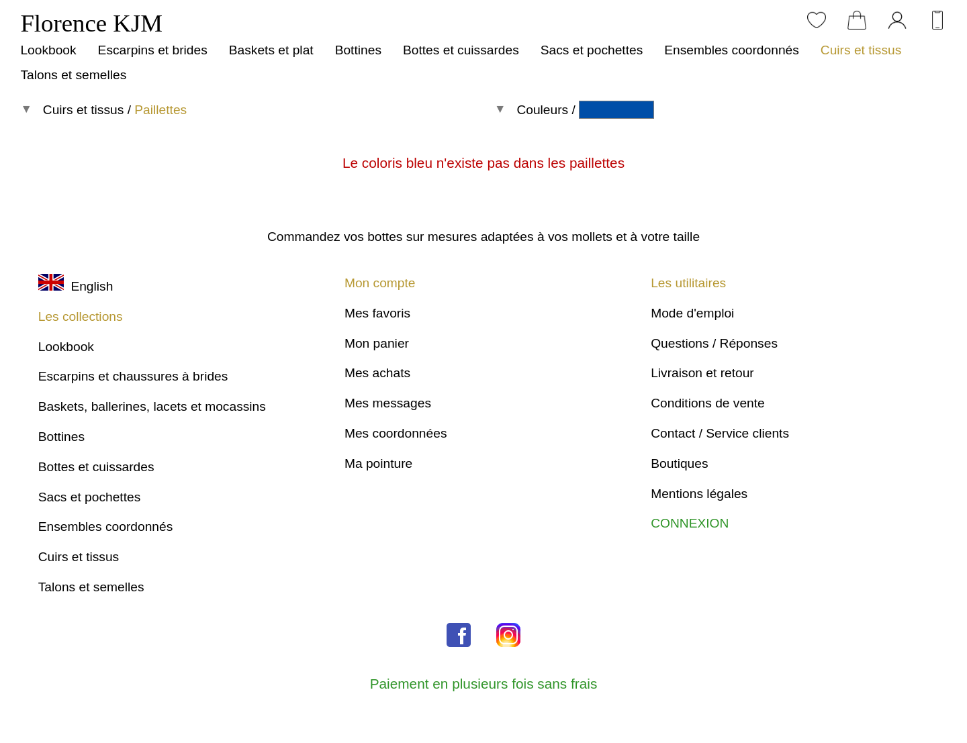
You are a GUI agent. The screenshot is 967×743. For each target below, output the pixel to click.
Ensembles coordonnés (731, 50)
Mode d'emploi (692, 313)
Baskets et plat (271, 50)
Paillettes (160, 110)
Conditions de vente (708, 403)
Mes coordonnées (395, 433)
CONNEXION (690, 523)
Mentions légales (699, 494)
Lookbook (48, 50)
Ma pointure (378, 463)
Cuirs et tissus (861, 50)
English (75, 286)
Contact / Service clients (720, 433)
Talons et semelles (73, 75)
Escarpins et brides (153, 50)
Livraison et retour (702, 373)
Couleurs (542, 110)
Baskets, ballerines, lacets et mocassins (152, 406)
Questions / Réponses (714, 343)
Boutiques (679, 463)
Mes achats (377, 373)
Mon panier (376, 343)
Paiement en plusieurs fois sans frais (484, 683)
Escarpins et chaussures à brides (133, 376)
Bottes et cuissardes (461, 50)
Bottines (358, 50)
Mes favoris (377, 313)
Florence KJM (91, 23)
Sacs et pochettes (592, 50)
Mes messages (387, 403)
